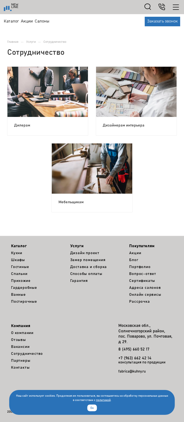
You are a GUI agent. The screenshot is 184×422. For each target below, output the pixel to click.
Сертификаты (142, 281)
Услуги (77, 246)
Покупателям (142, 246)
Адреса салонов (145, 288)
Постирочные (24, 301)
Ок (92, 407)
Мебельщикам (71, 202)
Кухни (16, 253)
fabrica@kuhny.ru (132, 371)
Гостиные (20, 267)
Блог (133, 260)
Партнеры (20, 360)
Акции (135, 253)
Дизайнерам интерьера (123, 125)
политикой (103, 400)
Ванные (18, 294)
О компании (22, 333)
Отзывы (18, 340)
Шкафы (18, 260)
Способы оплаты (86, 274)
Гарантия (79, 281)
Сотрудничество (27, 354)
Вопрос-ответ (142, 274)
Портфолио (139, 267)
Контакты (20, 367)
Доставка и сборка (88, 267)
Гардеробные (24, 288)
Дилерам (22, 125)
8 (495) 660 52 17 (134, 349)
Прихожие (20, 281)
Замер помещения (88, 260)
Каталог (19, 246)
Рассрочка (139, 301)
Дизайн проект (84, 253)
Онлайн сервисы (145, 294)
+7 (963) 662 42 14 (134, 358)
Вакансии (20, 347)
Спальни (19, 274)
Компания (20, 326)
